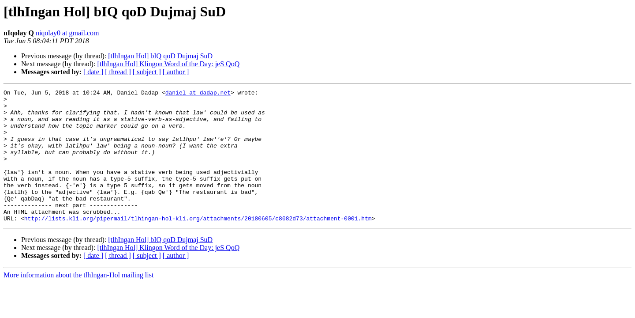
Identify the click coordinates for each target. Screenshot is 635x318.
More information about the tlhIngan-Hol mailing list (78, 301)
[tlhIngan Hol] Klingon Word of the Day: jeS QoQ (168, 64)
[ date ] (93, 72)
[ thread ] (118, 72)
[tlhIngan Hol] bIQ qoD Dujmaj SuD (160, 56)
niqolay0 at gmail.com (67, 33)
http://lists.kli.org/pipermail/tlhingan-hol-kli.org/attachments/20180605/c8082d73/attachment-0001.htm (198, 245)
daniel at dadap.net (198, 94)
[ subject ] (147, 72)
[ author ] (176, 72)
